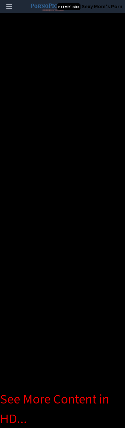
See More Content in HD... (54, 408)
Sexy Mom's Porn (102, 6)
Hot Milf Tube (68, 7)
